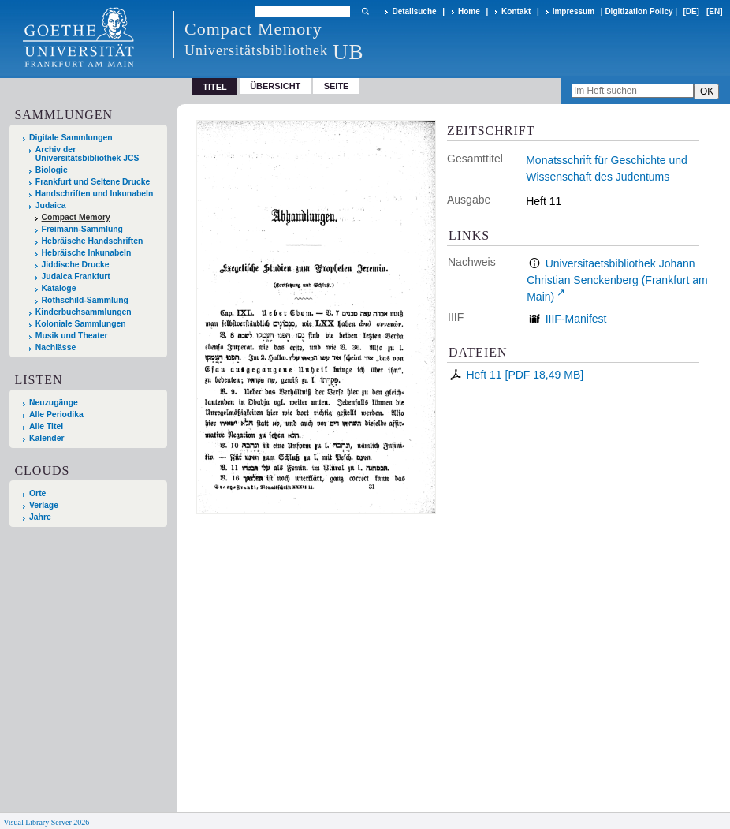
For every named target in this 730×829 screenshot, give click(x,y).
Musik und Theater (71, 335)
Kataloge (59, 288)
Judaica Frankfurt (76, 276)
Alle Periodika (56, 414)
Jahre (40, 517)
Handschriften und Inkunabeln (94, 193)
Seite (336, 86)
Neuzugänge (53, 402)
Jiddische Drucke (76, 264)
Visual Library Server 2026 (46, 822)
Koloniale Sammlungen (80, 323)
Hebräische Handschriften (92, 241)
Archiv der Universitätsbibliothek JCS (87, 153)
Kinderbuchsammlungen (83, 312)
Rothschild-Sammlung (85, 300)
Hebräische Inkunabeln (87, 252)
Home (469, 11)
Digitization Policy (638, 11)
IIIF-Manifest (576, 318)
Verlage (43, 505)
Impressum (573, 11)
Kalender (46, 438)
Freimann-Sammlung (82, 229)
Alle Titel (46, 426)
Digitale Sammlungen (71, 137)
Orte (37, 493)
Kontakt (516, 11)
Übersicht (275, 86)
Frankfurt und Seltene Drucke (93, 181)
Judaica (50, 205)
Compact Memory (76, 217)
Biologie (51, 170)
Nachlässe (55, 347)
